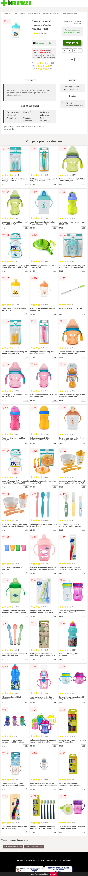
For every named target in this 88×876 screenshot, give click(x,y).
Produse (7, 14)
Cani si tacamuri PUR (69, 14)
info (26, 184)
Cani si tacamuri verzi (13, 846)
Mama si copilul (19, 14)
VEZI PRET (72, 43)
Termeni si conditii (24, 860)
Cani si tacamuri (34, 14)
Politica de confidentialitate (44, 860)
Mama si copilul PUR (50, 14)
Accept (53, 874)
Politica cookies (64, 860)
